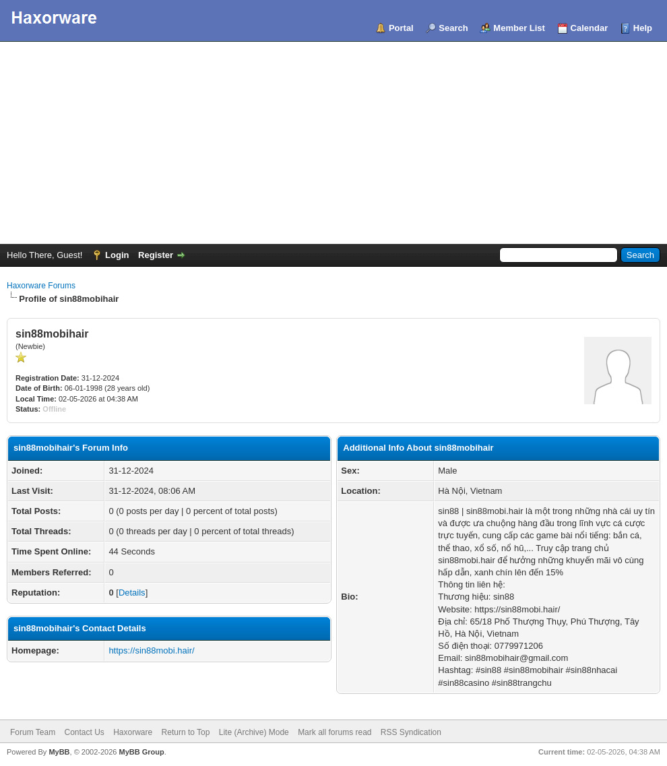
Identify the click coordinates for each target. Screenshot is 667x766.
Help (642, 28)
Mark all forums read (334, 732)
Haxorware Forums (41, 285)
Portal (401, 28)
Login (117, 255)
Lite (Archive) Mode (254, 732)
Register (155, 255)
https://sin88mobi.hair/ (151, 650)
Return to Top (186, 732)
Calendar (589, 28)
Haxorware (132, 732)
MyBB (59, 752)
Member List (519, 28)
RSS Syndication (411, 732)
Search (453, 28)
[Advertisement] (333, 143)
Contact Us (84, 732)
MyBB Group (141, 752)
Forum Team (32, 732)
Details (132, 592)
